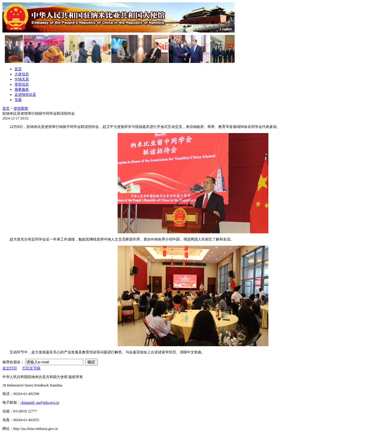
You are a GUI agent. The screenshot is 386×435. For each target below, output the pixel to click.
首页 (18, 69)
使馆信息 (21, 84)
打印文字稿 (31, 368)
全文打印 (9, 368)
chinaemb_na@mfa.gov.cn (40, 402)
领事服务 (21, 89)
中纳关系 (21, 79)
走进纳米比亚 (25, 94)
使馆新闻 (21, 108)
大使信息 (21, 74)
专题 (18, 100)
